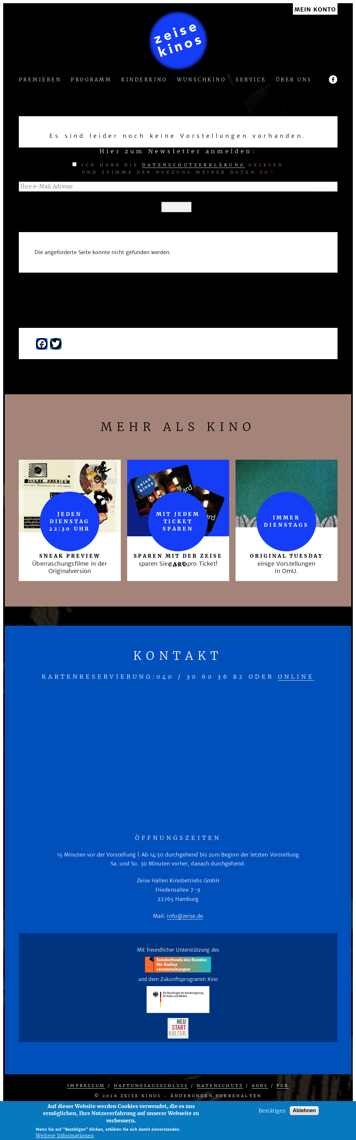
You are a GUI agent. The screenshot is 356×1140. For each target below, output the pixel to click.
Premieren (40, 80)
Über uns (294, 80)
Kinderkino (144, 80)
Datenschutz (220, 1085)
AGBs (260, 1085)
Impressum (86, 1085)
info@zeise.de (185, 916)
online (296, 676)
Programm (91, 80)
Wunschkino (201, 80)
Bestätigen (272, 1110)
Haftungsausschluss (151, 1085)
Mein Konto (315, 9)
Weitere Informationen (65, 1135)
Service (251, 80)
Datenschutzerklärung (193, 165)
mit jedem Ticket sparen (178, 521)
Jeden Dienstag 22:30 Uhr (69, 521)
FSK (283, 1085)
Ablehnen (304, 1110)
